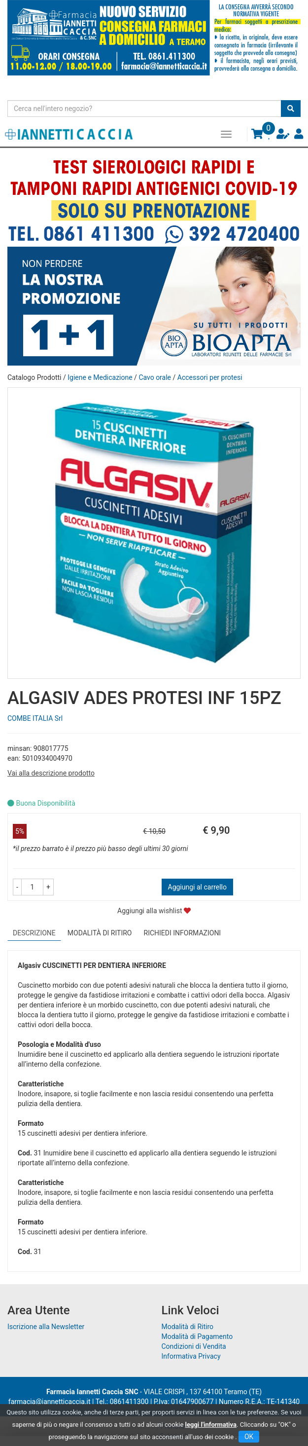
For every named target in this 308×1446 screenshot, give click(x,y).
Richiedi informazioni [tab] (182, 933)
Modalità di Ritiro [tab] (100, 933)
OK (248, 1437)
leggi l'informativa (211, 1424)
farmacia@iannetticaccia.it (49, 1402)
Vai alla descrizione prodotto (51, 773)
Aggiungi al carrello (197, 887)
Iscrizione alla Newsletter (45, 1327)
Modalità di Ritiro (188, 1327)
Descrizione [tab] (34, 933)
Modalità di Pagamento (197, 1336)
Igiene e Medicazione (100, 377)
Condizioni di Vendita (194, 1346)
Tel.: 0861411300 (122, 1402)
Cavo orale (154, 377)
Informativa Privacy (191, 1356)
